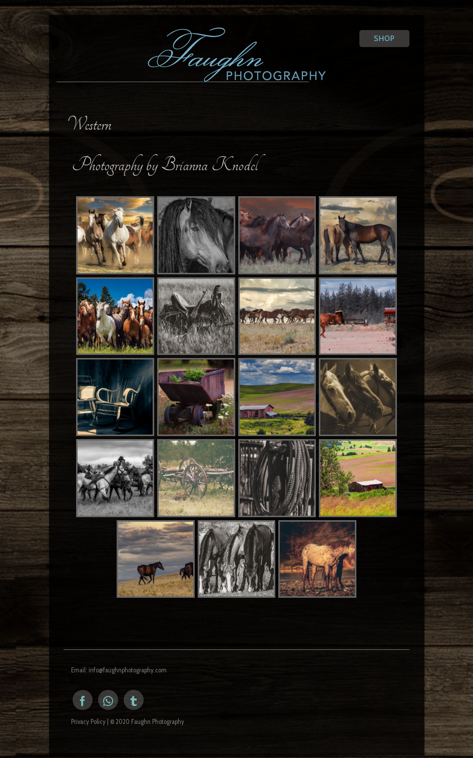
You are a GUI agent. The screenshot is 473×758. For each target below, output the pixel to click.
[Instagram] (108, 700)
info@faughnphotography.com (128, 670)
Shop (384, 38)
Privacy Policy (88, 721)
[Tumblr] (134, 700)
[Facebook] (83, 700)
